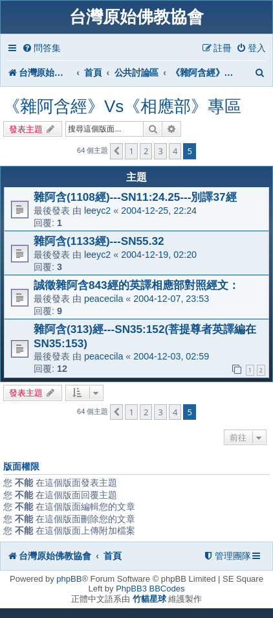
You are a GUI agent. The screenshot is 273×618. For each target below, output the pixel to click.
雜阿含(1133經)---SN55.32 (99, 241)
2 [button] (146, 151)
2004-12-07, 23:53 (171, 298)
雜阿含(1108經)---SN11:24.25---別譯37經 (135, 196)
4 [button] (175, 151)
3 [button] (160, 151)
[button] (116, 151)
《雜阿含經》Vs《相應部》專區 (122, 106)
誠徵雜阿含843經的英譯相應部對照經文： (136, 285)
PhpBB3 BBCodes (150, 588)
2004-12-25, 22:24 (159, 210)
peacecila (103, 298)
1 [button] (131, 151)
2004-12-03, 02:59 (171, 356)
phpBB (69, 579)
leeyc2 (97, 210)
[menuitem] (41, 48)
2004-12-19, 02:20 (159, 254)
